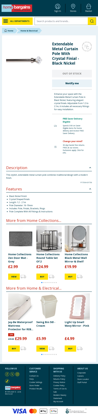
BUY (42, 276)
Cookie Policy (58, 385)
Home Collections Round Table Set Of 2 (48, 258)
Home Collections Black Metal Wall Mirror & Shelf (76, 258)
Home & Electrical (29, 30)
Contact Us (34, 376)
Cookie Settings (35, 382)
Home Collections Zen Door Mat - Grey (19, 258)
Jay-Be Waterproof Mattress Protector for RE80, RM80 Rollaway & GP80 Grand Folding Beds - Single (20, 325)
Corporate (81, 373)
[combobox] (65, 21)
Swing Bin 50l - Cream (45, 323)
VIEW (14, 276)
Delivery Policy (59, 376)
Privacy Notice (59, 382)
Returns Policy (59, 379)
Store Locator (83, 379)
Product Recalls (35, 388)
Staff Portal (82, 382)
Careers (80, 376)
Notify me (72, 83)
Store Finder (34, 385)
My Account (58, 401)
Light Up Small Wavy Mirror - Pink (77, 323)
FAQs (31, 379)
